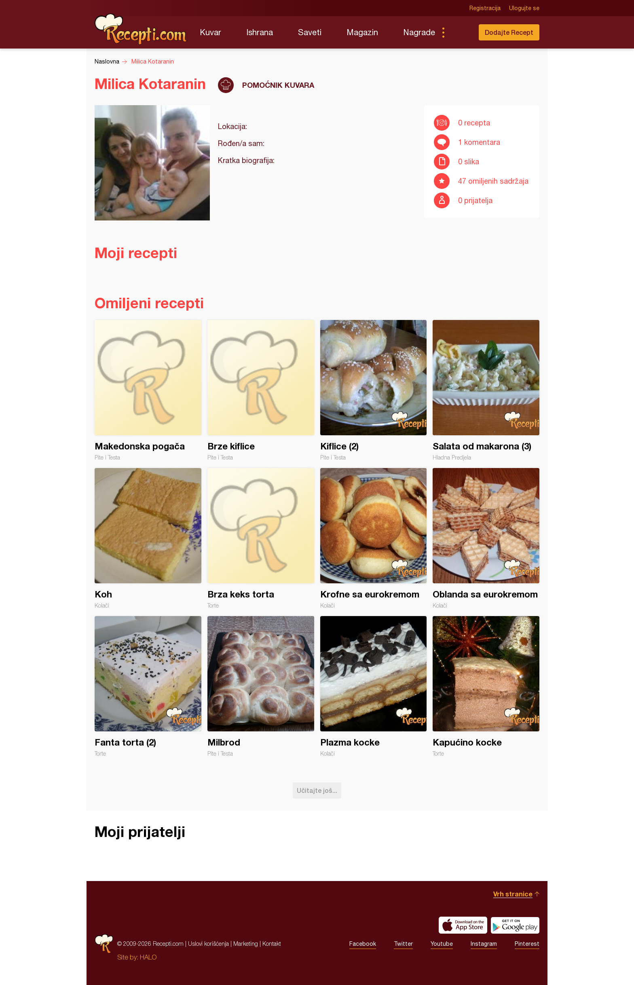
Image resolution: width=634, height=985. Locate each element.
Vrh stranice (513, 894)
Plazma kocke (373, 686)
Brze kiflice (260, 390)
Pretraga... (459, 32)
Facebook (362, 944)
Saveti (309, 32)
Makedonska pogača (148, 390)
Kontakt (271, 943)
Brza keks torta (260, 538)
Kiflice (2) (373, 390)
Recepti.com (141, 29)
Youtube (442, 944)
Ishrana (259, 32)
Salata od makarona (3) (486, 390)
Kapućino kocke (486, 686)
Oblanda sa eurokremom (486, 538)
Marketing (245, 943)
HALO (148, 957)
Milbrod (260, 686)
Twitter (403, 944)
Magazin (362, 32)
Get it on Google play (515, 925)
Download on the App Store (463, 925)
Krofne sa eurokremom (373, 538)
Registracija (485, 8)
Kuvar (210, 32)
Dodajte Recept (509, 32)
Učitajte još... (317, 790)
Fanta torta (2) (148, 686)
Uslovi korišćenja (208, 943)
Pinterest (527, 944)
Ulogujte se (524, 8)
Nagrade (419, 32)
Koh (148, 538)
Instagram (484, 944)
